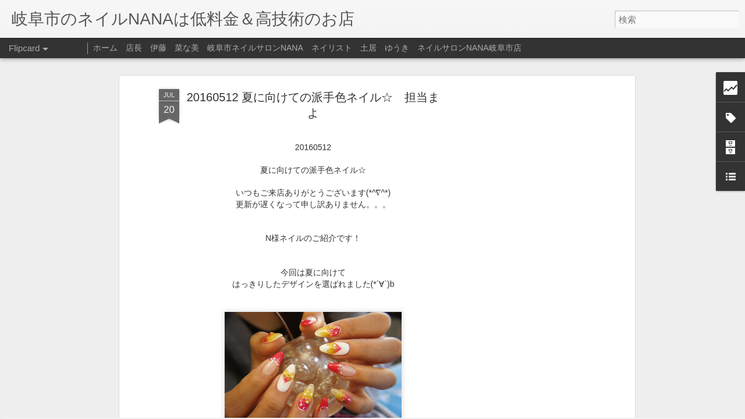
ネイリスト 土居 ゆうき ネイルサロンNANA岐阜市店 (416, 47)
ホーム (105, 47)
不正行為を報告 (443, 411)
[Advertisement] (531, 178)
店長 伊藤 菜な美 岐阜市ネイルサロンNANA (214, 47)
